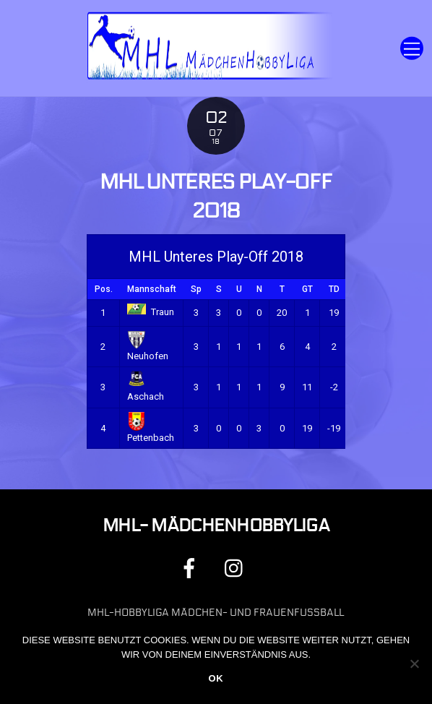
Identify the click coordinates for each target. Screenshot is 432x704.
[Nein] (414, 663)
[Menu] (411, 48)
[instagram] (237, 568)
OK (215, 678)
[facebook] (192, 568)
